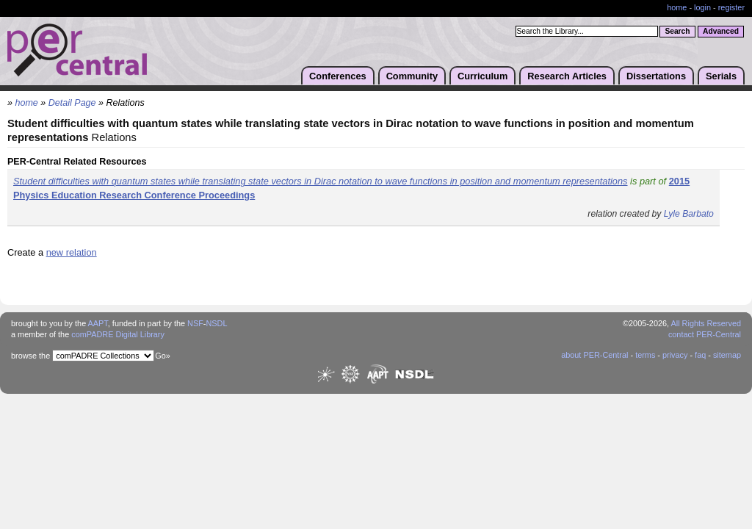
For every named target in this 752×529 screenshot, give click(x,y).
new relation (71, 252)
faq (700, 354)
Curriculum (482, 76)
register (731, 7)
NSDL (216, 323)
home (677, 7)
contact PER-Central (704, 334)
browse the (30, 355)
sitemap (727, 354)
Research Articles (567, 76)
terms (645, 354)
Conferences (337, 76)
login (702, 7)
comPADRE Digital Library (117, 334)
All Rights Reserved (706, 323)
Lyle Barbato (689, 214)
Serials (721, 76)
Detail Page (72, 103)
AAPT (98, 323)
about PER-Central (594, 354)
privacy (674, 354)
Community (412, 76)
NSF (195, 323)
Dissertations (656, 76)
